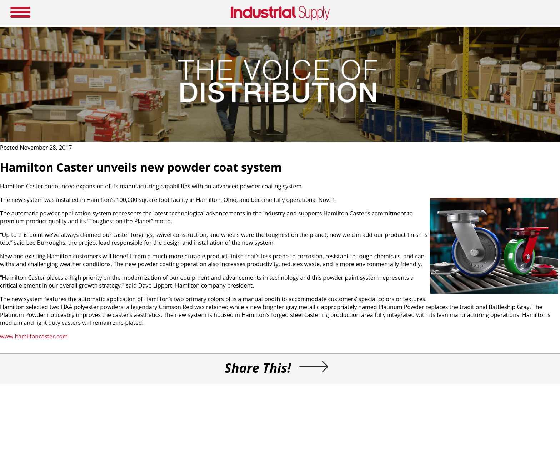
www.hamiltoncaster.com (34, 336)
